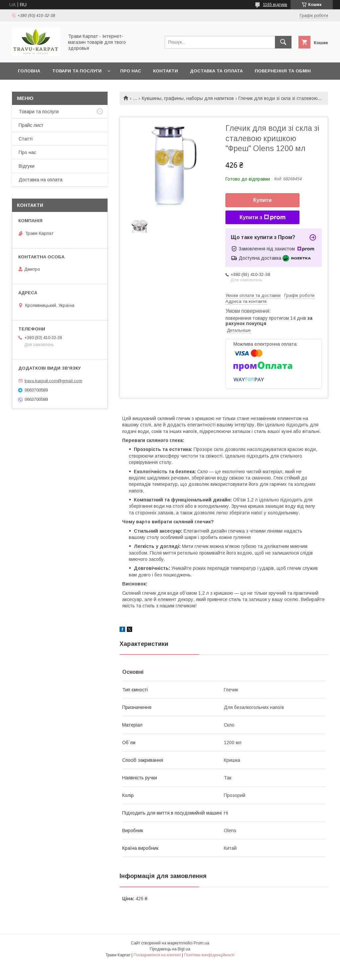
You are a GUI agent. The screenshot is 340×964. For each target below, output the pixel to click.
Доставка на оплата (40, 179)
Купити (262, 200)
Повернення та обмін (283, 70)
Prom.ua (201, 943)
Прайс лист (31, 125)
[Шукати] (283, 42)
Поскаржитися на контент (157, 955)
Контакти (165, 70)
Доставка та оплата (216, 70)
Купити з (262, 217)
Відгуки (27, 166)
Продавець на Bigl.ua (170, 949)
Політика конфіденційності (209, 955)
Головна (29, 70)
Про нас (130, 70)
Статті (26, 138)
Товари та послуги (77, 70)
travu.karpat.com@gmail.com (53, 380)
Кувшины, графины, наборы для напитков (188, 98)
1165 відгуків (275, 4)
